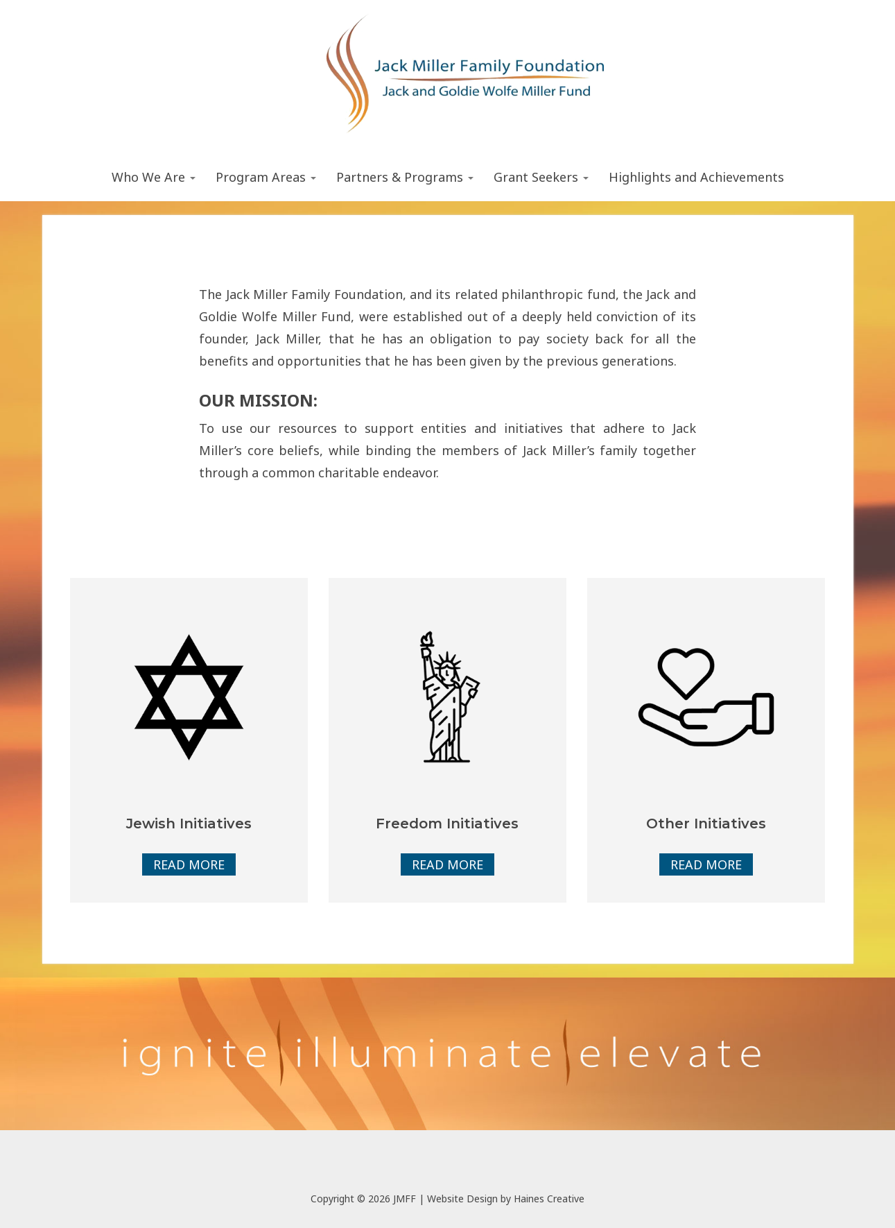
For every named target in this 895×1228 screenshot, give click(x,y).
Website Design (462, 1198)
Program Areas (266, 177)
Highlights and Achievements (696, 177)
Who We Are (153, 177)
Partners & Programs (404, 177)
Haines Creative (549, 1198)
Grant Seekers (541, 177)
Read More (189, 864)
